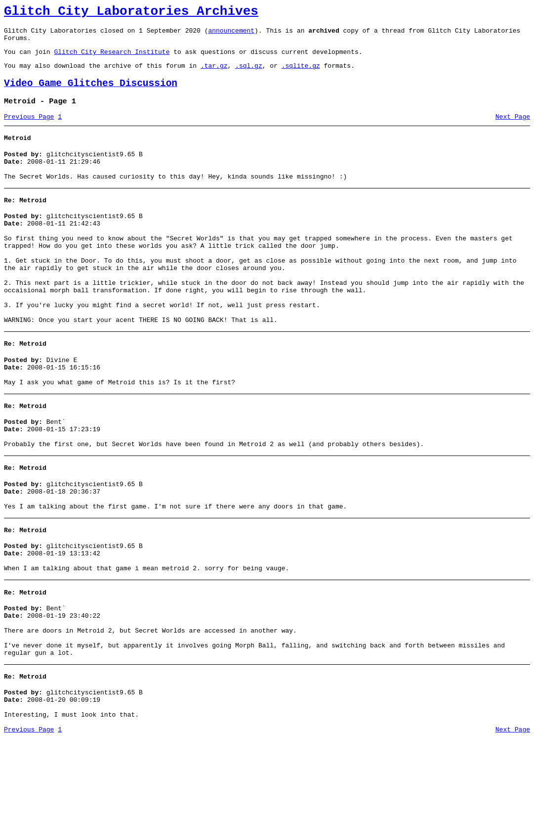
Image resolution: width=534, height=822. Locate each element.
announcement (231, 34)
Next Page (512, 130)
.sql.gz (248, 74)
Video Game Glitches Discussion (90, 93)
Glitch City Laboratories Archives (131, 13)
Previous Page (29, 130)
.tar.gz (214, 74)
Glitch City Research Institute (111, 58)
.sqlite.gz (301, 74)
